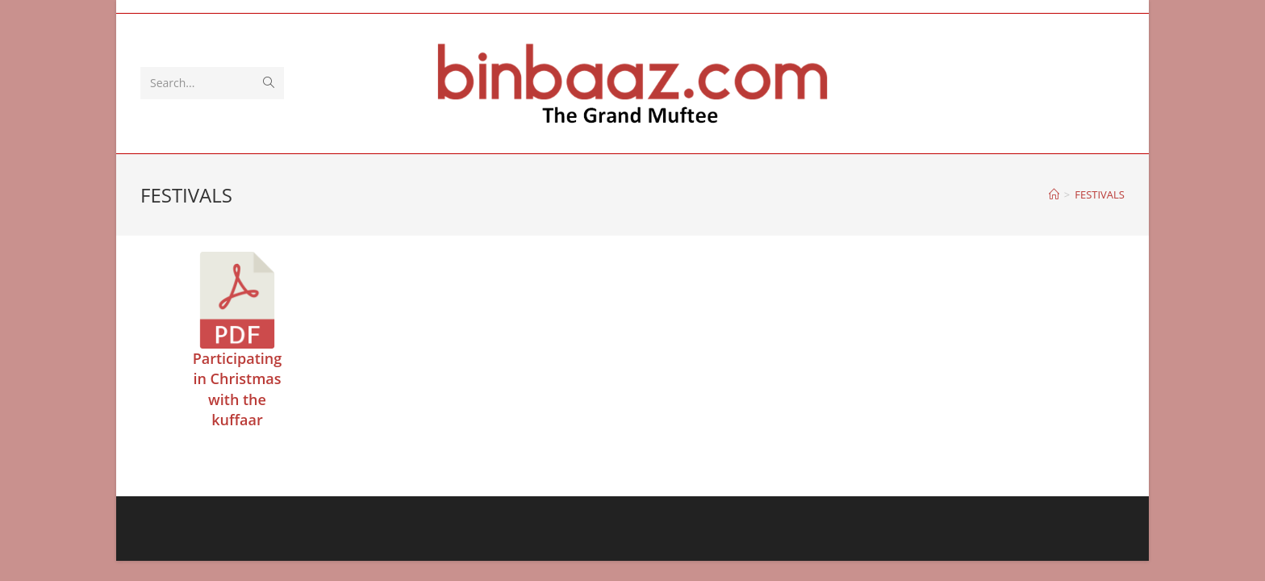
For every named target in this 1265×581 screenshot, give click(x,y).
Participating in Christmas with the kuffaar (237, 389)
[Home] (1054, 194)
